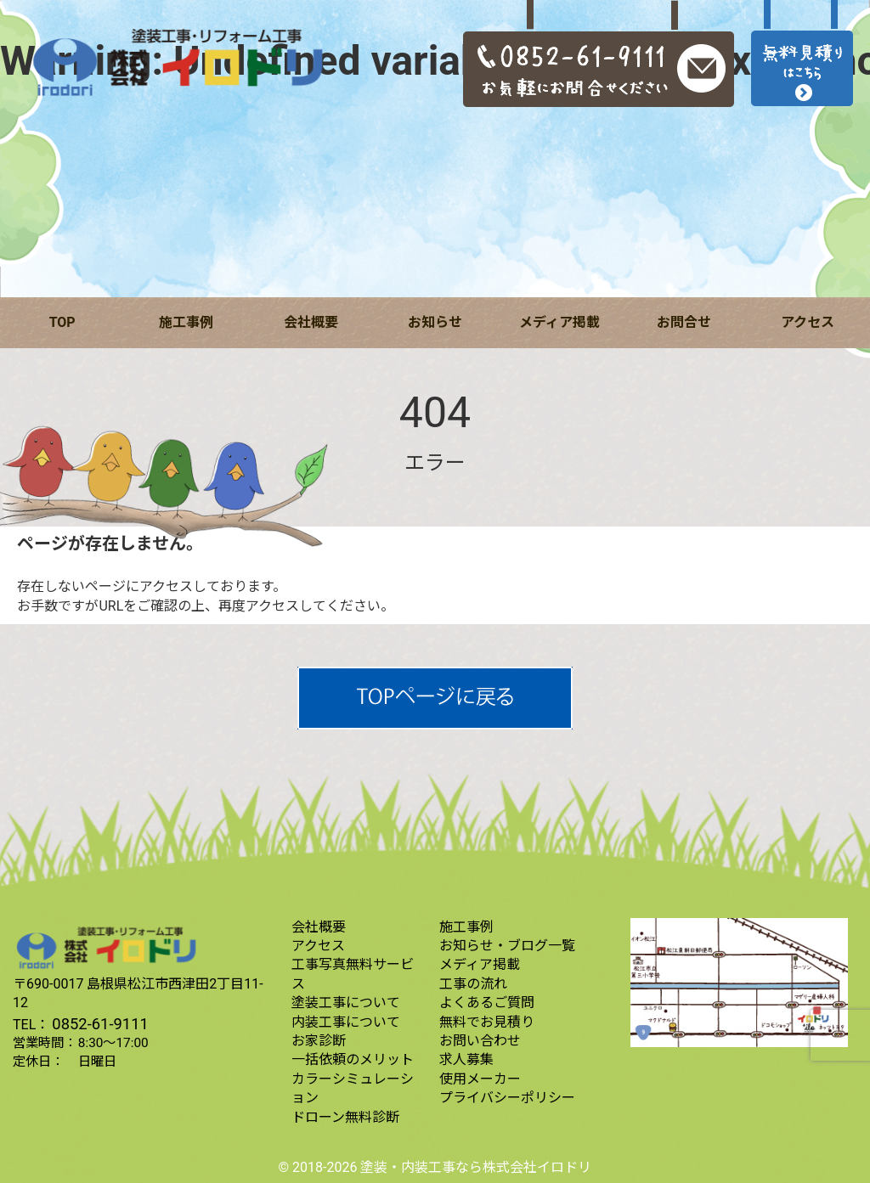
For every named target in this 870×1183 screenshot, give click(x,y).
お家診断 (318, 1041)
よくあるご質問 (486, 1002)
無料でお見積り (486, 1022)
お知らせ (435, 322)
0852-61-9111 (100, 1024)
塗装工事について (345, 1002)
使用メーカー (480, 1079)
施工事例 (186, 322)
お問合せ (684, 322)
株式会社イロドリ (537, 1167)
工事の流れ (473, 984)
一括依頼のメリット (352, 1059)
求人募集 (466, 1059)
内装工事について (345, 1022)
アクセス (807, 322)
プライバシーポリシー (507, 1098)
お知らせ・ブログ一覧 (507, 946)
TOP (62, 322)
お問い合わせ (480, 1041)
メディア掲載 (559, 322)
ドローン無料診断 (345, 1117)
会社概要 (311, 322)
